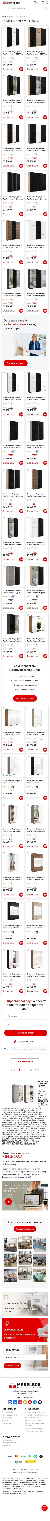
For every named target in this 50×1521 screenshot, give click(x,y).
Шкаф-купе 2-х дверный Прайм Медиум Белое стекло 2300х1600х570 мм (12, 878)
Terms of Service (15, 1493)
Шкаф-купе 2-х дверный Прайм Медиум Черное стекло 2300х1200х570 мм (12, 543)
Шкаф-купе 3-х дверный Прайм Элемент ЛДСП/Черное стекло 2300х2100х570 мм (36, 246)
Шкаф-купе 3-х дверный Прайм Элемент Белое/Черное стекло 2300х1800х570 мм (12, 398)
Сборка (28, 1425)
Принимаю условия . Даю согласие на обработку (26, 1048)
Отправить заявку (16, 363)
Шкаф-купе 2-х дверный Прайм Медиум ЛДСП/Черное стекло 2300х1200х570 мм (36, 495)
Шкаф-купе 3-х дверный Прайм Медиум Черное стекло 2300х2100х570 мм (36, 101)
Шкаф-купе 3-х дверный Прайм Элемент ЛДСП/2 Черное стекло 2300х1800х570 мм (12, 53)
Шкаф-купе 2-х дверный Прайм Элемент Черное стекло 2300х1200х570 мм (12, 446)
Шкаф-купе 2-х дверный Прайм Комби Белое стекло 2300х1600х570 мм (36, 878)
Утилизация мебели (34, 1412)
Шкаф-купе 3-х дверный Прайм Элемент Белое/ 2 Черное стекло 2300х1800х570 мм (12, 149)
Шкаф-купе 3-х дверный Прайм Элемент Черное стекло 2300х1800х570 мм (12, 198)
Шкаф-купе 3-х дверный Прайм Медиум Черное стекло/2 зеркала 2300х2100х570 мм (36, 294)
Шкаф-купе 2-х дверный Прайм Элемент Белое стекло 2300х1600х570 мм (36, 781)
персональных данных (37, 1049)
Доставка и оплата (33, 1420)
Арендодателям (9, 1442)
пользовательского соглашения (34, 1048)
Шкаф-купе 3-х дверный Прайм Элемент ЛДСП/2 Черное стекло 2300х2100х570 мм (36, 53)
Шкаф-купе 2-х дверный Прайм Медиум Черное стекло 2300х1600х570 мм (36, 591)
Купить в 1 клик (8, 69)
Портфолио (7, 1417)
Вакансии (6, 1445)
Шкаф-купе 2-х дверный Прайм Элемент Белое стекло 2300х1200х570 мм (36, 733)
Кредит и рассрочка (34, 1423)
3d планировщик (33, 1417)
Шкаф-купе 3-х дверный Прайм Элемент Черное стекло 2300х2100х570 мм (36, 198)
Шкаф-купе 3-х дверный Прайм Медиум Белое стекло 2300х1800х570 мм (12, 975)
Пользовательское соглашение (25, 1472)
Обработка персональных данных (25, 1470)
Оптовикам (7, 1440)
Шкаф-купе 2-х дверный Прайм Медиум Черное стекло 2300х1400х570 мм (12, 640)
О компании (7, 1412)
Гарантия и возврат (34, 1428)
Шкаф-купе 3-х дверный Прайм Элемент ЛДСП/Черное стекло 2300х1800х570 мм (12, 246)
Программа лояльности (36, 1415)
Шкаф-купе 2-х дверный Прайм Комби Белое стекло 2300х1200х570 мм (36, 926)
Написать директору (34, 1431)
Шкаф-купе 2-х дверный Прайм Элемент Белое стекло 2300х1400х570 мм (12, 781)
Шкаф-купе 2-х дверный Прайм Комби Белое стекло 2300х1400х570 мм (12, 926)
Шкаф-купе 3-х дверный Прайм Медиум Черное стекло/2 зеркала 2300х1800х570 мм (12, 294)
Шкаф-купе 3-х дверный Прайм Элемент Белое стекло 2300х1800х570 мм (36, 975)
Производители (9, 1415)
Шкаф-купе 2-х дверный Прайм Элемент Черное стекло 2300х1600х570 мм (36, 446)
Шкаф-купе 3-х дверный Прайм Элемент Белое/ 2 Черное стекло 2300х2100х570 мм (36, 149)
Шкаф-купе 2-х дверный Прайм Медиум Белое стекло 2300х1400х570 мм (36, 830)
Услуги (5, 1420)
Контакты (6, 1423)
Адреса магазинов (25, 1229)
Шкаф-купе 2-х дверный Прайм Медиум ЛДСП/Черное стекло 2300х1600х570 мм (36, 543)
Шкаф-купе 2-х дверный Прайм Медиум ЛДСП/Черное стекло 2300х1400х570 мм (12, 591)
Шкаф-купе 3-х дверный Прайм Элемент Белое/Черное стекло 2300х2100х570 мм (36, 398)
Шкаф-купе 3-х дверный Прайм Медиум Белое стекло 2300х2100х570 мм (36, 640)
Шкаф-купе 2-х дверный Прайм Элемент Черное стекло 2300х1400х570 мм (12, 495)
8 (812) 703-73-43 (25, 1397)
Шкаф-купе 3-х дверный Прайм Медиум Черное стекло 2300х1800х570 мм (12, 101)
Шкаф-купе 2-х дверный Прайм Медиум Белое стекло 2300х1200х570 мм (12, 830)
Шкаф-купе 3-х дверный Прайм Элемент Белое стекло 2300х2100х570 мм (12, 733)
